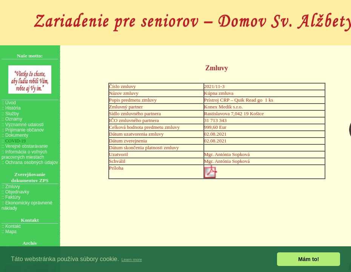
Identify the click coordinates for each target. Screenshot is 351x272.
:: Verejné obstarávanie (25, 146)
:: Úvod (9, 102)
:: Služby (10, 113)
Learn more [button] (132, 259)
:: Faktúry (11, 197)
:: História (11, 108)
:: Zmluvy (11, 186)
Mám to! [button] (308, 259)
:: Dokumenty (15, 135)
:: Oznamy (12, 119)
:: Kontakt (11, 226)
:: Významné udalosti (22, 124)
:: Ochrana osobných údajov (30, 162)
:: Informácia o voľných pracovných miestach (24, 154)
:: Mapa (9, 231)
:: (14, 141)
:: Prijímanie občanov (23, 130)
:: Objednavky (15, 192)
